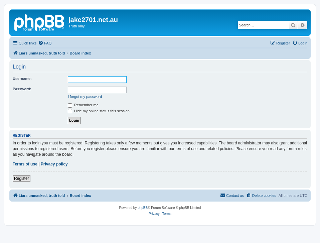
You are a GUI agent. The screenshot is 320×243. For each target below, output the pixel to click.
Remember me (83, 105)
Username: (22, 79)
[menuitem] (44, 43)
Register (21, 178)
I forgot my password (85, 97)
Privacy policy (54, 164)
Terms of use (25, 164)
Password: (22, 89)
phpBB (143, 208)
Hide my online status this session (99, 111)
